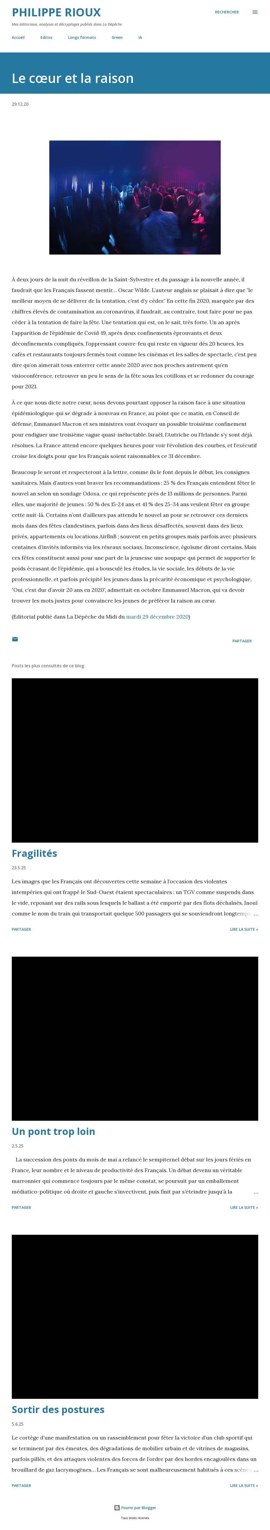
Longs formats (82, 37)
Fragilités (34, 853)
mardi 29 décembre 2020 (157, 616)
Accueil (18, 37)
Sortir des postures (58, 1409)
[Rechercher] (227, 12)
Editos (46, 37)
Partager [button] (242, 640)
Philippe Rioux (56, 12)
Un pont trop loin (53, 1131)
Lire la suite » (244, 929)
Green (117, 37)
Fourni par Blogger (135, 1507)
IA (140, 37)
